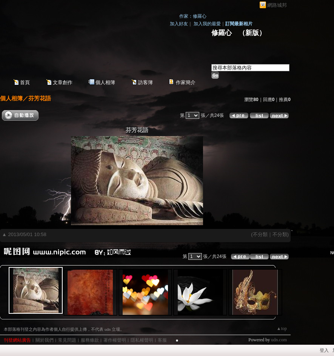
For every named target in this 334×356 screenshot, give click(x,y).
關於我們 (44, 340)
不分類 (260, 234)
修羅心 (221, 33)
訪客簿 (145, 82)
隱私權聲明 (142, 340)
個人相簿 (105, 82)
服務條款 (90, 340)
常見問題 (67, 340)
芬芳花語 (39, 98)
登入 (324, 350)
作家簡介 (185, 82)
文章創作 (62, 82)
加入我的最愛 (207, 23)
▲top (282, 328)
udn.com (279, 339)
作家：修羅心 (192, 16)
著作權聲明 (114, 340)
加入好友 (179, 23)
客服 (162, 340)
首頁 (25, 82)
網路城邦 (277, 5)
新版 (252, 33)
